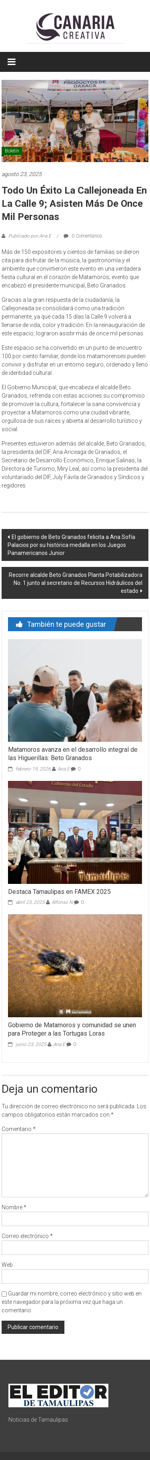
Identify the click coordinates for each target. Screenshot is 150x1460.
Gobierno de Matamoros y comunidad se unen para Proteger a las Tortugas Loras (72, 1029)
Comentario (19, 1129)
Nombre (14, 1207)
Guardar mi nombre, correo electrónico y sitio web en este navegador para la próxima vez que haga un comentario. (72, 1301)
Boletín (12, 151)
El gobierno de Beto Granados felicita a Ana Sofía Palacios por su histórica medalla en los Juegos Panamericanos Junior (71, 545)
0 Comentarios (83, 236)
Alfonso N (62, 902)
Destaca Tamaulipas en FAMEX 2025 (59, 891)
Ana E (64, 769)
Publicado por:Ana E (29, 236)
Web (7, 1265)
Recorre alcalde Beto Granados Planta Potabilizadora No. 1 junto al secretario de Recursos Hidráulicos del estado (75, 583)
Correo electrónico (27, 1236)
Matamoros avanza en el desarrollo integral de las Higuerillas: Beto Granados (73, 754)
